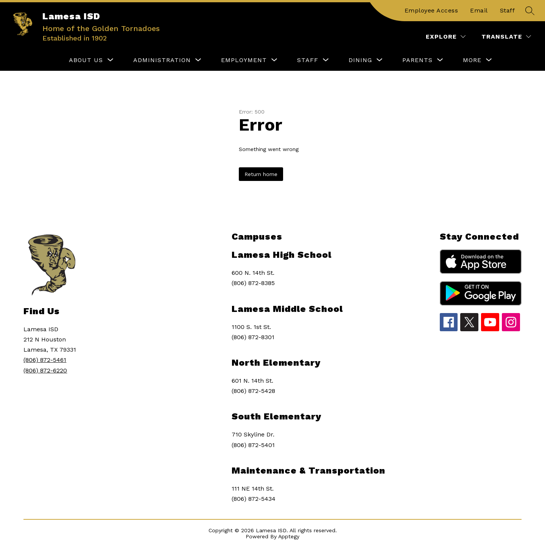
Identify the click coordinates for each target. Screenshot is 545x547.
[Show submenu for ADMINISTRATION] (162, 60)
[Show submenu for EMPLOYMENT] (244, 60)
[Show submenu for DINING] (360, 60)
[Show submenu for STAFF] (307, 60)
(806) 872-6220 (45, 370)
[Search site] (529, 10)
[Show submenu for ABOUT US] (86, 60)
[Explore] (445, 36)
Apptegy (288, 536)
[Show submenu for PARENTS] (417, 60)
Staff (507, 10)
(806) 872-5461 (44, 359)
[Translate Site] (506, 36)
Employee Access (431, 10)
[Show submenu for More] (472, 60)
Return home (260, 174)
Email (479, 10)
